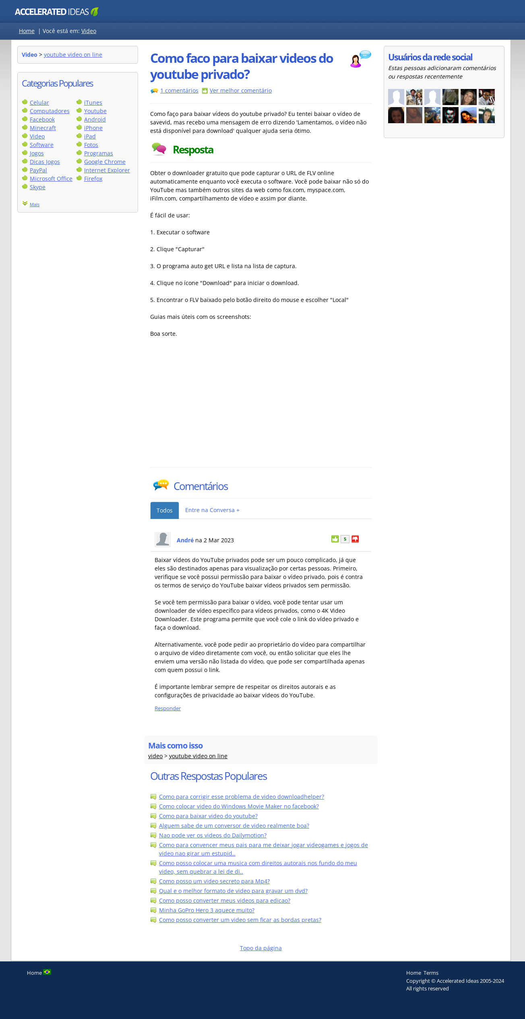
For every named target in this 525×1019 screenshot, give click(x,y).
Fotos (91, 145)
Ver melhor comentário (241, 90)
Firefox (93, 178)
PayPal (38, 170)
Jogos (37, 153)
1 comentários (179, 90)
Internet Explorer (107, 170)
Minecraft (43, 128)
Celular (39, 102)
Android (95, 119)
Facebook (42, 119)
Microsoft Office (51, 178)
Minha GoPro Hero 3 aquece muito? (206, 910)
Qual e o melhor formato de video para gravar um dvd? (233, 891)
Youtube (95, 111)
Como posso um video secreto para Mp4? (214, 881)
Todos (165, 510)
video (155, 756)
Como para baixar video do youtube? (208, 816)
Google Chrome (105, 161)
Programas (98, 153)
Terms (431, 972)
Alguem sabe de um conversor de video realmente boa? (234, 825)
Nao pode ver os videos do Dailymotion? (213, 835)
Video (88, 31)
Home (27, 31)
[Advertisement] (220, 406)
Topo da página (261, 948)
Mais (34, 204)
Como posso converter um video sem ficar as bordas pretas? (240, 920)
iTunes (93, 102)
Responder (168, 708)
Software (42, 145)
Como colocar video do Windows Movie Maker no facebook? (239, 806)
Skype (37, 187)
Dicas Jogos (45, 161)
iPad (90, 136)
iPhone (93, 128)
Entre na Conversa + (212, 510)
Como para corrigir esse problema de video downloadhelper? (241, 796)
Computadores (50, 111)
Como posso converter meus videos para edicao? (224, 900)
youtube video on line (73, 54)
